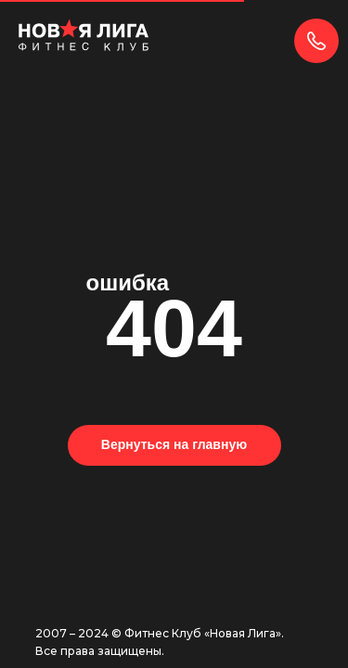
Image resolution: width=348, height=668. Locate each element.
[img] (83, 35)
